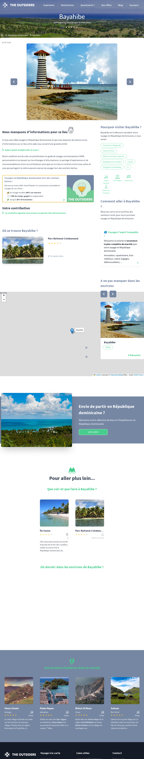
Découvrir (135, 355)
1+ (128, 167)
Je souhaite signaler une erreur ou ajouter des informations (34, 213)
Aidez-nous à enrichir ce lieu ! (20, 150)
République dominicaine (18, 35)
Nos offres (107, 5)
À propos (134, 5)
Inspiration (48, 5)
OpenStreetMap (117, 375)
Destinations (67, 5)
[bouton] (104, 294)
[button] (72, 82)
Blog (120, 5)
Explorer (93, 432)
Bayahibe (36, 35)
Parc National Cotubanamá (63, 238)
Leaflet (97, 375)
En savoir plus (55, 256)
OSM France (138, 375)
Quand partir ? (88, 5)
